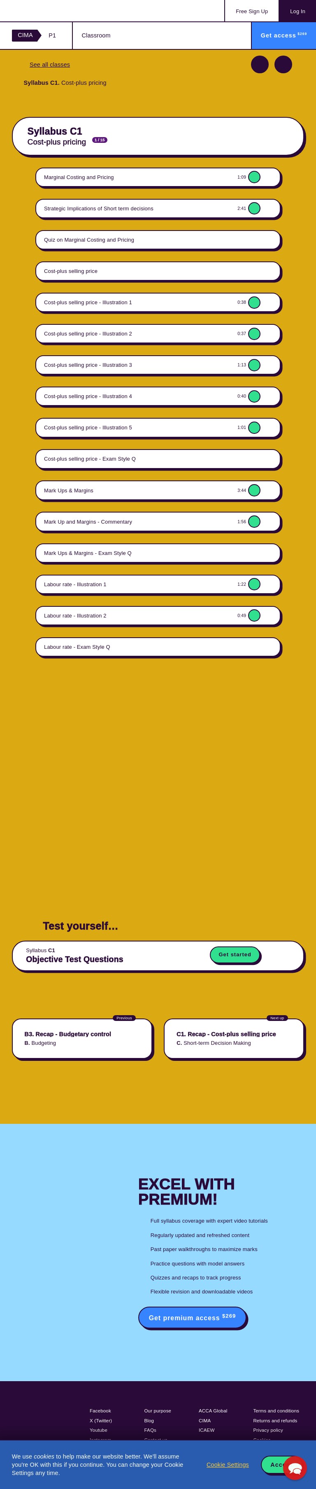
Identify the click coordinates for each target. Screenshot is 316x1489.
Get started (234, 954)
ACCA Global (213, 1410)
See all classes (50, 64)
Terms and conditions (276, 1410)
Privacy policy (268, 1430)
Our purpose (158, 1410)
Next (283, 64)
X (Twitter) (101, 1420)
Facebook (100, 1410)
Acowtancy (45, 10)
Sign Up (252, 11)
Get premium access (192, 1317)
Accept (281, 1464)
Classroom (96, 35)
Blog (149, 1420)
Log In (297, 11)
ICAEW (206, 1430)
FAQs (150, 1430)
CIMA (25, 35)
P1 (52, 35)
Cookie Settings (228, 1464)
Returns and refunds (275, 1420)
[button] (295, 1468)
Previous (260, 64)
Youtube (98, 1430)
